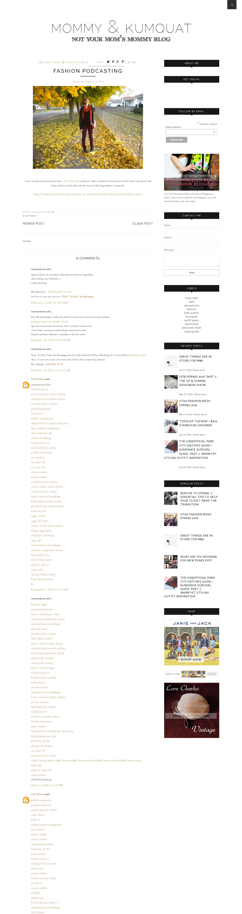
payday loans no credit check (46, 315)
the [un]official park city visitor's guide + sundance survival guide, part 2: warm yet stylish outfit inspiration (190, 449)
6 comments (30, 214)
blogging (71, 62)
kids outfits (191, 312)
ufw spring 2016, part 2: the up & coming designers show (198, 380)
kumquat (192, 316)
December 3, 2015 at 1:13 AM (46, 548)
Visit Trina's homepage (75, 293)
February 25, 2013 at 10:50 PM (47, 333)
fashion (191, 309)
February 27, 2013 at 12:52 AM (47, 360)
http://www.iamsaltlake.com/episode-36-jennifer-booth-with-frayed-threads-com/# (88, 192)
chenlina (36, 368)
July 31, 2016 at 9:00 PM (44, 895)
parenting (191, 324)
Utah (131, 62)
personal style (192, 327)
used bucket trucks (57, 288)
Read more (199, 369)
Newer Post (33, 222)
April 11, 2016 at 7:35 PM (44, 711)
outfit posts (191, 320)
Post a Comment (36, 903)
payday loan (136, 347)
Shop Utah (191, 298)
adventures (50, 62)
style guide (191, 331)
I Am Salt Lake (68, 180)
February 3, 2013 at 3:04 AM (46, 298)
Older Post (142, 222)
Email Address (190, 127)
